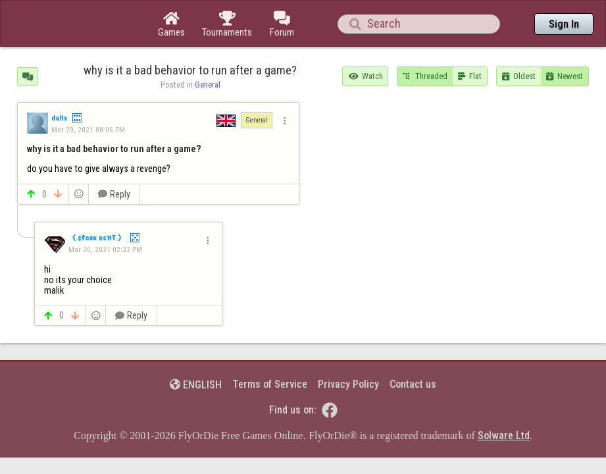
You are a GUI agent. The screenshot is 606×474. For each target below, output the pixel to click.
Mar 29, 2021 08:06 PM (88, 93)
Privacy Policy (348, 348)
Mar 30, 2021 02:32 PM (105, 213)
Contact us (413, 348)
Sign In (564, 24)
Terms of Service (269, 348)
